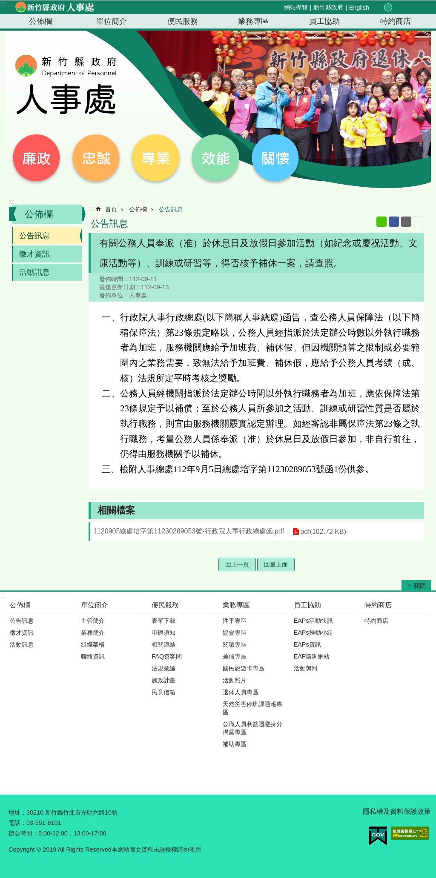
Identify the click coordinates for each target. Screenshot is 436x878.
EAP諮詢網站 (312, 656)
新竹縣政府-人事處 (54, 7)
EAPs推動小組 (313, 632)
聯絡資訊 (93, 656)
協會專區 (235, 632)
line (381, 222)
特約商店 (395, 21)
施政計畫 (163, 680)
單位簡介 (111, 21)
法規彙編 (163, 668)
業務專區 (253, 21)
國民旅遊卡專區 (243, 668)
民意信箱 (163, 692)
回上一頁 (237, 564)
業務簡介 (93, 632)
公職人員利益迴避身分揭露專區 (252, 728)
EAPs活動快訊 (313, 620)
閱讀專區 (235, 644)
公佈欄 (40, 21)
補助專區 (235, 744)
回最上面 (276, 564)
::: (3, 4)
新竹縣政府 (328, 7)
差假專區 (235, 656)
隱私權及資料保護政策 (397, 811)
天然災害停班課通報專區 (252, 708)
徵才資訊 (34, 254)
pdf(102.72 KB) (323, 531)
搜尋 (417, 8)
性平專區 (235, 620)
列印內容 (418, 221)
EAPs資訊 (307, 644)
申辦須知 (163, 632)
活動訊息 (34, 272)
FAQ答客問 (167, 656)
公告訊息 (34, 235)
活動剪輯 (306, 668)
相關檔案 (116, 510)
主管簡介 (93, 620)
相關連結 (163, 644)
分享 (407, 7)
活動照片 (235, 680)
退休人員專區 (240, 692)
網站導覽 (296, 7)
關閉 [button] (420, 585)
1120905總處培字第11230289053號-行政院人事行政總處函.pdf (188, 531)
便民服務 (182, 21)
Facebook (394, 222)
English (359, 7)
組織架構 (93, 644)
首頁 (111, 209)
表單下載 (163, 620)
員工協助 (324, 21)
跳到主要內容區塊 (4, 4)
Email (406, 222)
